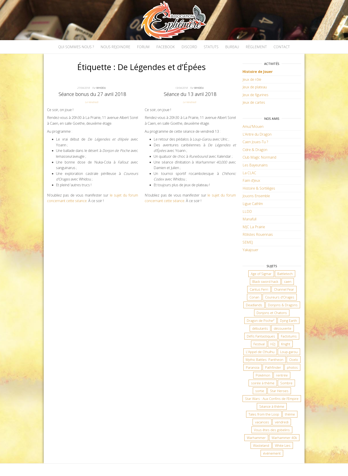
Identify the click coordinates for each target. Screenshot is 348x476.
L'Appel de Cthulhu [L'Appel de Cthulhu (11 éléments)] (260, 352)
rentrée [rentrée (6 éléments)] (282, 375)
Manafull (249, 219)
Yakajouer (250, 249)
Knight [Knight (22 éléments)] (285, 344)
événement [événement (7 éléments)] (272, 453)
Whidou (101, 87)
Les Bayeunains (255, 165)
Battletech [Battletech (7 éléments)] (285, 273)
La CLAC (249, 172)
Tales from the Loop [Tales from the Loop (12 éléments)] (264, 414)
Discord (189, 46)
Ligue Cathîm (253, 203)
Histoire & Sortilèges (259, 188)
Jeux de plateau (255, 87)
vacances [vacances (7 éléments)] (262, 422)
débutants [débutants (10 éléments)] (260, 328)
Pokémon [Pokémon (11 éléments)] (263, 375)
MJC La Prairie (254, 226)
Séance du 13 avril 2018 (190, 94)
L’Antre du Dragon (257, 134)
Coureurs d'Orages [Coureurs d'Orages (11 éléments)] (279, 297)
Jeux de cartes (254, 102)
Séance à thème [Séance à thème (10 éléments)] (271, 406)
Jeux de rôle (252, 79)
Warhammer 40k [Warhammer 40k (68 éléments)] (284, 437)
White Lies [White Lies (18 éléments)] (282, 445)
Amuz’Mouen (253, 126)
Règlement (256, 46)
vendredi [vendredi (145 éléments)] (281, 422)
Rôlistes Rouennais (258, 234)
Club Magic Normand (259, 157)
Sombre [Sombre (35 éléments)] (286, 383)
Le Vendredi (91, 102)
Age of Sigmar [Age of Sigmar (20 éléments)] (261, 273)
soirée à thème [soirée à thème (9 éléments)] (262, 383)
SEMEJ (248, 242)
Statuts (211, 46)
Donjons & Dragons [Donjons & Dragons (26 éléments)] (283, 305)
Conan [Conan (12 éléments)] (254, 297)
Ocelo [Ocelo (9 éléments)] (293, 359)
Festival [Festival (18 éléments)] (259, 344)
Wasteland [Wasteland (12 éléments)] (261, 445)
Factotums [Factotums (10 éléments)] (289, 336)
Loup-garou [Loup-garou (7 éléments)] (289, 352)
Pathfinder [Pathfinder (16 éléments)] (273, 367)
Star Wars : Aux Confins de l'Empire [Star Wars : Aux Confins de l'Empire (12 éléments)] (272, 398)
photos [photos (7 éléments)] (292, 367)
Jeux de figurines (255, 94)
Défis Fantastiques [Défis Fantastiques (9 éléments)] (261, 336)
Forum (143, 46)
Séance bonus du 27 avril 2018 (92, 94)
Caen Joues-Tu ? (255, 141)
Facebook (165, 46)
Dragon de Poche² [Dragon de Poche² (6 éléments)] (260, 320)
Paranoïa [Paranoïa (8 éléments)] (252, 367)
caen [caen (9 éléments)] (287, 281)
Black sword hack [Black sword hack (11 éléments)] (265, 281)
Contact (282, 46)
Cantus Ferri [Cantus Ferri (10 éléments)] (259, 289)
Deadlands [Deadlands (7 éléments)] (254, 305)
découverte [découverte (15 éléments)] (282, 328)
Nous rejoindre (115, 46)
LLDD (247, 211)
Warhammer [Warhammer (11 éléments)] (256, 437)
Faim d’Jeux (251, 180)
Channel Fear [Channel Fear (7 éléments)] (284, 289)
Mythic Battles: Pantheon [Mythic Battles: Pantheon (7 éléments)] (264, 359)
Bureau (232, 46)
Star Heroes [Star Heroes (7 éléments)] (279, 391)
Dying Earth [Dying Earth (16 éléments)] (288, 320)
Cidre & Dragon (255, 149)
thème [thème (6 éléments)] (290, 414)
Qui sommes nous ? (76, 46)
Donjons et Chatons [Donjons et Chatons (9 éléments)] (272, 312)
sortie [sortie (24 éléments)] (259, 391)
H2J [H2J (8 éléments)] (272, 344)
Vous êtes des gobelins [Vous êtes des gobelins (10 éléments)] (272, 430)
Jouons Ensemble (256, 195)
